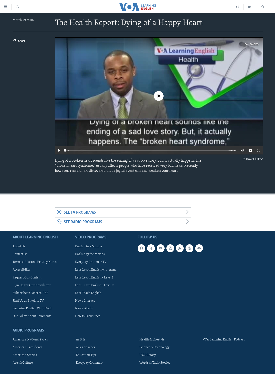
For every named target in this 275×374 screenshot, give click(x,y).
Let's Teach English (88, 293)
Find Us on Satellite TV (28, 300)
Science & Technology (154, 347)
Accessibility (21, 269)
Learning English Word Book (32, 308)
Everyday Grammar (89, 362)
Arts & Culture (23, 362)
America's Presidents (27, 347)
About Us (19, 246)
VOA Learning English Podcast (224, 339)
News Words (84, 308)
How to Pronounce (87, 316)
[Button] (19, 41)
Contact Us (20, 254)
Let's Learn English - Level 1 (94, 277)
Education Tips (86, 355)
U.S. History (147, 355)
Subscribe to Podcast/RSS (30, 293)
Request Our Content (27, 277)
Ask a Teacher (85, 347)
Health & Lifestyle (151, 339)
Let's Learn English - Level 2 (94, 285)
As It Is (80, 339)
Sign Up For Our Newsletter (32, 285)
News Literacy (85, 300)
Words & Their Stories (154, 362)
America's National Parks (30, 339)
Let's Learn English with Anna (95, 269)
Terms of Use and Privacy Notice (35, 262)
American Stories (25, 355)
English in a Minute (88, 246)
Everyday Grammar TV (91, 262)
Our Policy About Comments (32, 316)
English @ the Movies (90, 254)
